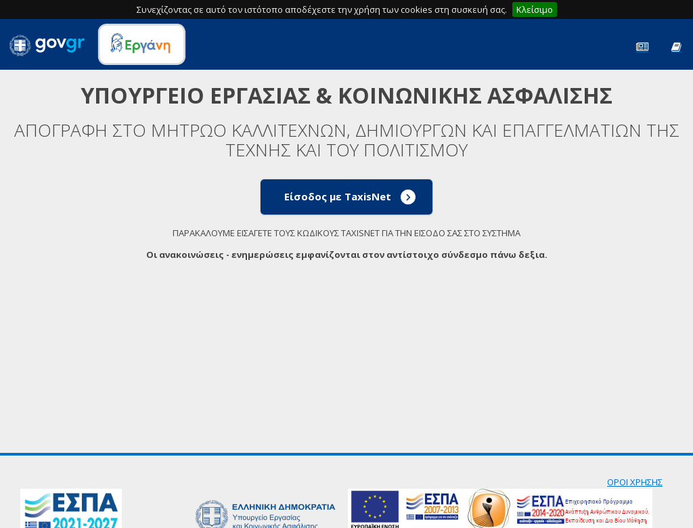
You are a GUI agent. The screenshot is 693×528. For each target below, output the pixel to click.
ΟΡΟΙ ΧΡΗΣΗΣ (635, 482)
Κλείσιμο (534, 9)
